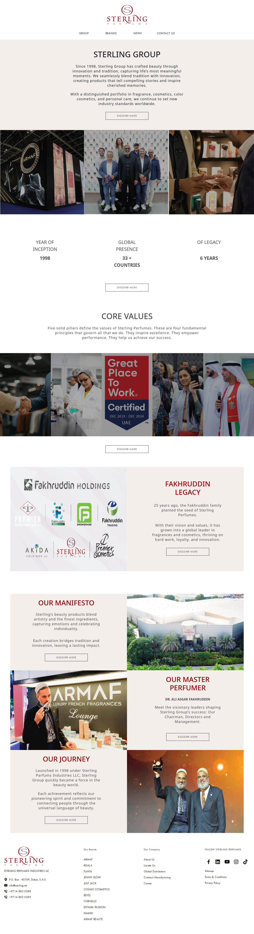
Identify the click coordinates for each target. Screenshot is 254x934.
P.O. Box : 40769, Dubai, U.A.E (25, 879)
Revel (87, 895)
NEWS (138, 33)
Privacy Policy (212, 883)
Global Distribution (154, 871)
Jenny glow (92, 877)
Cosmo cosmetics (97, 889)
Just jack (90, 883)
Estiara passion (95, 907)
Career (148, 883)
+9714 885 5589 (17, 897)
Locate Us (149, 865)
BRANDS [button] (112, 33)
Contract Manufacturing (157, 877)
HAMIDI (88, 913)
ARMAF (88, 859)
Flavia (88, 871)
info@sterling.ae (15, 885)
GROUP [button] (84, 33)
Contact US (166, 33)
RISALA (88, 865)
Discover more (127, 115)
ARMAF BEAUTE (93, 919)
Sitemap (209, 871)
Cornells (90, 901)
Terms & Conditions (216, 877)
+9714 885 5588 (17, 891)
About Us (149, 859)
